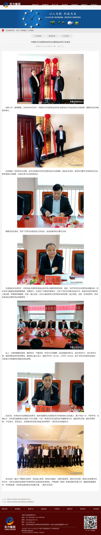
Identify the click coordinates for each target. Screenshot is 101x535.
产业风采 (57, 509)
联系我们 (94, 5)
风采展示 (65, 5)
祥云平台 (30, 532)
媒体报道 (52, 36)
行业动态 (66, 36)
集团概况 (45, 5)
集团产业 (31, 509)
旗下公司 (55, 5)
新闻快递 (44, 509)
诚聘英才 (84, 5)
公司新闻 (30, 30)
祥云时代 (41, 532)
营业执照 (96, 509)
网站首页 (35, 5)
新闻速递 (74, 5)
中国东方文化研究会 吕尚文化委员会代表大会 (19, 499)
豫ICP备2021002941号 (27, 530)
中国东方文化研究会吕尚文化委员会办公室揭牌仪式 (20, 502)
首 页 (17, 30)
